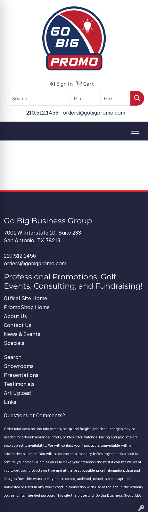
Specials (14, 343)
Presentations (21, 375)
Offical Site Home (25, 298)
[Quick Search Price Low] (85, 98)
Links (10, 402)
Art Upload (17, 393)
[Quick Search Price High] (115, 98)
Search (12, 357)
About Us (15, 316)
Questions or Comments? (34, 415)
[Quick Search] (37, 98)
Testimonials (19, 384)
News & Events (22, 334)
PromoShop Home (27, 307)
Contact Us (17, 325)
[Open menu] (135, 131)
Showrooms (19, 366)
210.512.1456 (42, 112)
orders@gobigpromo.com (94, 112)
